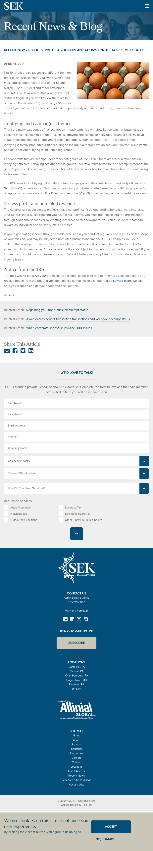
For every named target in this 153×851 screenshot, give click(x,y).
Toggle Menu (147, 11)
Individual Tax (18, 514)
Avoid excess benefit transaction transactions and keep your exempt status (78, 319)
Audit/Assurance (20, 508)
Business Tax (73, 508)
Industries (77, 749)
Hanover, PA (76, 684)
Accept (111, 826)
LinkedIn (72, 621)
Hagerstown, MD (76, 680)
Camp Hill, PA (77, 667)
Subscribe (76, 643)
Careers (76, 758)
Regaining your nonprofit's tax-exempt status (57, 310)
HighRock (87, 805)
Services (76, 744)
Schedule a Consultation (76, 780)
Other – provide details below (83, 520)
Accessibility (76, 784)
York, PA (76, 689)
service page (122, 280)
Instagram (78, 621)
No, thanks (105, 839)
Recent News (76, 776)
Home (76, 735)
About (76, 740)
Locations (76, 767)
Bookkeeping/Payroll (77, 514)
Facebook (65, 621)
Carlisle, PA (76, 671)
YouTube (85, 621)
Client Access (76, 771)
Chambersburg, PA (76, 675)
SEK (14, 6)
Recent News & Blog (21, 50)
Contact (76, 762)
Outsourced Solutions (23, 520)
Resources (76, 753)
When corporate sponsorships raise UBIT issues (59, 328)
